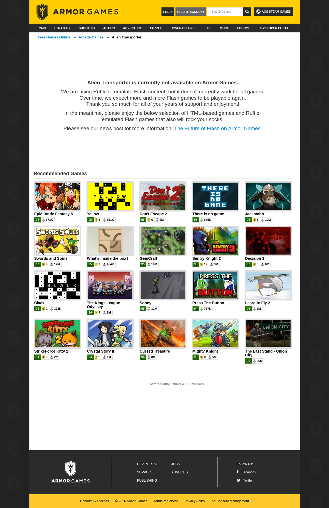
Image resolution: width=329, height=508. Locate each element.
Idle (208, 28)
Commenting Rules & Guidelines (176, 384)
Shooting (87, 28)
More (224, 28)
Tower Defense (183, 28)
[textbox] (225, 11)
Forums (243, 28)
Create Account (190, 11)
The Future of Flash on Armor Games (217, 128)
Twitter (245, 480)
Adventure (132, 28)
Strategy (62, 28)
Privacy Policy (195, 501)
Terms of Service (166, 501)
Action (109, 28)
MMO (42, 28)
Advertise (180, 472)
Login (167, 11)
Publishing (147, 480)
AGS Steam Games (273, 11)
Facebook (246, 472)
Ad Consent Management (230, 501)
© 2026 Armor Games (131, 501)
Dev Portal (147, 464)
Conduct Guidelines (94, 501)
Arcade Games (91, 37)
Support (145, 472)
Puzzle (156, 28)
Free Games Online (54, 37)
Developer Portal (274, 28)
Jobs (175, 464)
